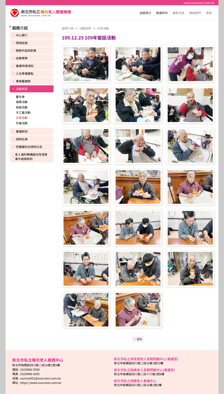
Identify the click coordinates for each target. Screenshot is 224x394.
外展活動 (22, 123)
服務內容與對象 (26, 50)
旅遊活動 (22, 107)
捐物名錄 (22, 139)
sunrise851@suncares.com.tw (40, 378)
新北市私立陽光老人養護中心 (41, 13)
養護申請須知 (24, 66)
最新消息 (178, 13)
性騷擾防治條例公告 (29, 147)
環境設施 (22, 43)
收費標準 (22, 58)
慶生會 (20, 96)
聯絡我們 (195, 13)
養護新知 (162, 13)
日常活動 (22, 118)
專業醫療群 (23, 81)
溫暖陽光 (145, 13)
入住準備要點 (24, 73)
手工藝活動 (23, 112)
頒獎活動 (22, 102)
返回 (139, 339)
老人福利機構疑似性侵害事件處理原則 (31, 156)
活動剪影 (22, 89)
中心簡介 (22, 35)
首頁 (209, 13)
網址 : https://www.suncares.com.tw (36, 382)
